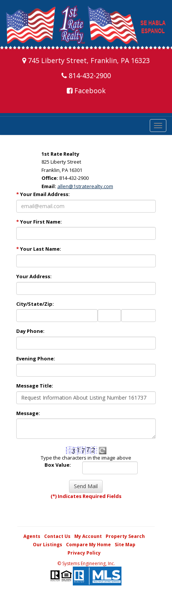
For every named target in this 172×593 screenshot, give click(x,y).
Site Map (125, 544)
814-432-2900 (86, 75)
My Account (88, 536)
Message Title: (34, 385)
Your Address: (34, 276)
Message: (28, 413)
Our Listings (47, 544)
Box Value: (58, 464)
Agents (31, 536)
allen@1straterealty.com (85, 186)
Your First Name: (39, 221)
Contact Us (57, 536)
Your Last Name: (38, 248)
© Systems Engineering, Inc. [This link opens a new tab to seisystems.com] (86, 563)
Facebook (86, 90)
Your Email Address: (43, 194)
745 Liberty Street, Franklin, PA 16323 (86, 60)
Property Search (125, 536)
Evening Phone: (35, 358)
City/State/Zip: (35, 303)
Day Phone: (30, 331)
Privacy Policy (84, 553)
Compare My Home (88, 544)
